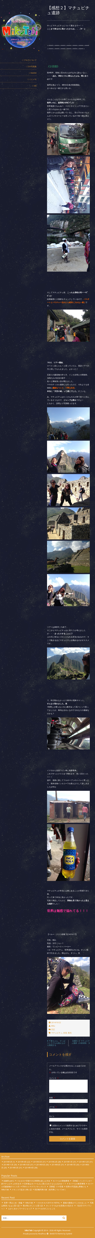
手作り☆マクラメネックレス (34, 1186)
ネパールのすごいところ (45, 1208)
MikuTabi (5, 1189)
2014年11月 (8, 1164)
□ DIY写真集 (32, 66)
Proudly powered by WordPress (34, 1234)
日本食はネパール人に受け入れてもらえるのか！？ (45, 1183)
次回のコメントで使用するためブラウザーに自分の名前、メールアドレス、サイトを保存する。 (68, 1128)
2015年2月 (52, 1161)
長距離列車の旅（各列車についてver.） (50, 1189)
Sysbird (69, 1233)
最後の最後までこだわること (75, 1202)
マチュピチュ (56, 1032)
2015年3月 (37, 1161)
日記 (53, 1029)
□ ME (34, 86)
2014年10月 (25, 1164)
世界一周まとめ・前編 (13, 1202)
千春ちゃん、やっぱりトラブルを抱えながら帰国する (56, 1043)
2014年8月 (55, 1164)
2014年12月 (84, 1161)
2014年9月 (40, 1164)
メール (53, 1107)
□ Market (33, 73)
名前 (52, 1097)
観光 (70, 1032)
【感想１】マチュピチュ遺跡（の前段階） (80, 1042)
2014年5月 (14, 1167)
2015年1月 (68, 1161)
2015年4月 (22, 1161)
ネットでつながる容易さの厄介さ (59, 1205)
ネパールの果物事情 (61, 1180)
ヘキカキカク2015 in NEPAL (48, 1202)
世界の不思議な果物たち (76, 1186)
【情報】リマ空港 (56, 1186)
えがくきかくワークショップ (20, 1208)
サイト (52, 1116)
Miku (53, 1026)
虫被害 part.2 (8, 1180)
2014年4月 (29, 1167)
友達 (65, 1032)
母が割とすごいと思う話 (33, 1205)
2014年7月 (71, 1164)
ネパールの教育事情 (77, 1183)
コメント (54, 1078)
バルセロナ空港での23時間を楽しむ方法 (33, 1180)
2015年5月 (7, 1161)
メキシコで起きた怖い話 (22, 1189)
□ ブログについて (29, 60)
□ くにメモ (32, 79)
